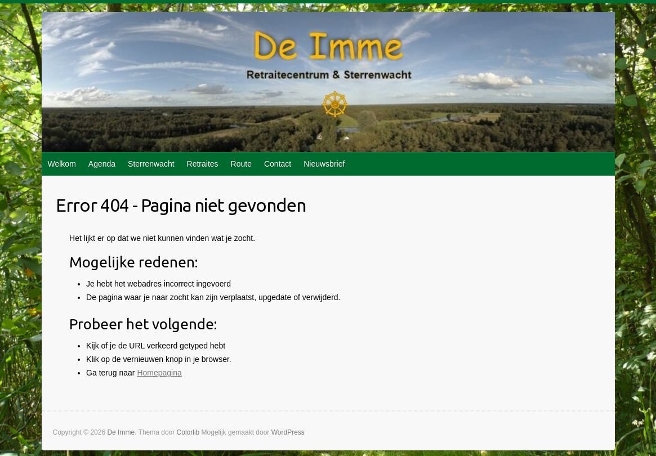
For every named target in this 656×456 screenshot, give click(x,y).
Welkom (62, 163)
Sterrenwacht (151, 163)
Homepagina (159, 372)
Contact (277, 163)
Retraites (202, 163)
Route (241, 163)
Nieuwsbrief (324, 163)
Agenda (101, 163)
